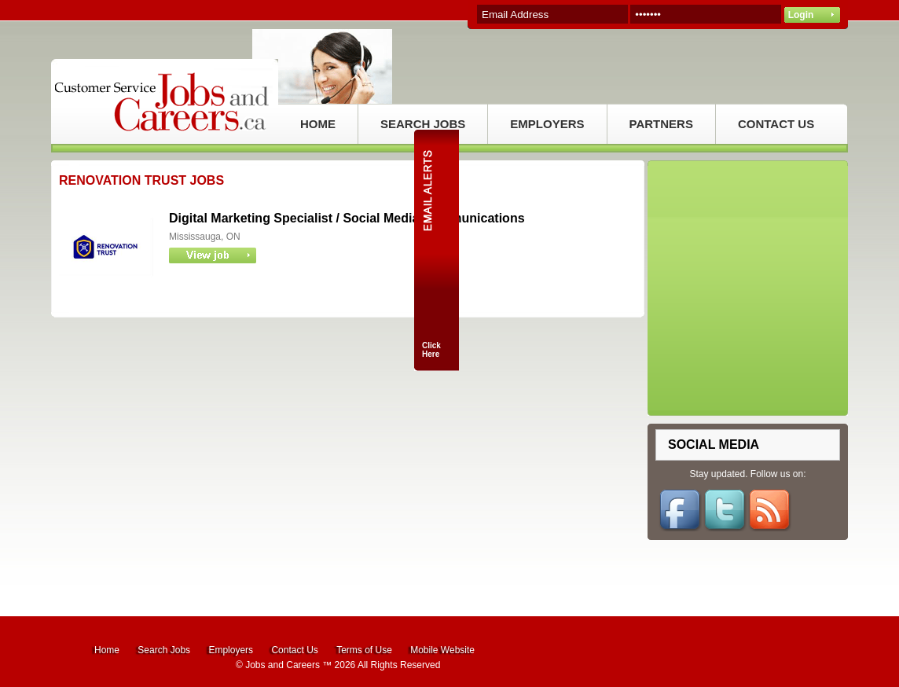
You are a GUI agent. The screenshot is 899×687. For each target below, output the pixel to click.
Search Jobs (164, 650)
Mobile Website (442, 650)
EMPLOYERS (547, 123)
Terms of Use (364, 650)
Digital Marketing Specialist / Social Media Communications (347, 218)
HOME (318, 123)
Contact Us (294, 650)
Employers (230, 650)
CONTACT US (776, 123)
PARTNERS (661, 123)
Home (106, 650)
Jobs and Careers (282, 664)
